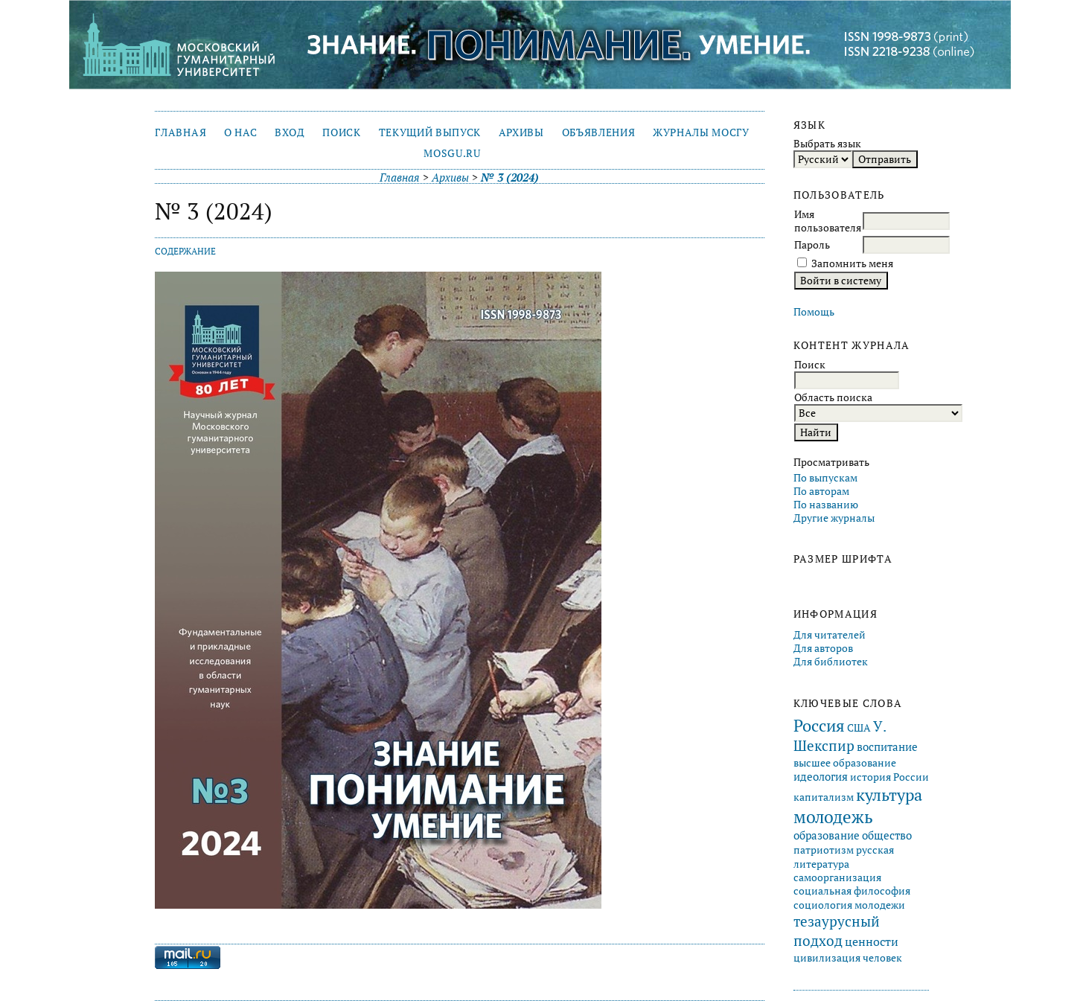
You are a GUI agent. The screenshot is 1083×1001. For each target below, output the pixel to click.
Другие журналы (834, 518)
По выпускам (825, 477)
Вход (290, 132)
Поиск (341, 132)
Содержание (185, 251)
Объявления (599, 132)
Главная (180, 132)
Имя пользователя (827, 221)
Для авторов (823, 648)
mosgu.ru (452, 153)
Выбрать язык (827, 143)
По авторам (821, 491)
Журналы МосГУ (701, 132)
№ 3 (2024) (510, 177)
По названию (825, 504)
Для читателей (829, 635)
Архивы (521, 132)
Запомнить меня (852, 263)
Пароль (812, 245)
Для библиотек (830, 661)
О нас (240, 132)
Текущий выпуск (430, 132)
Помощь (813, 312)
